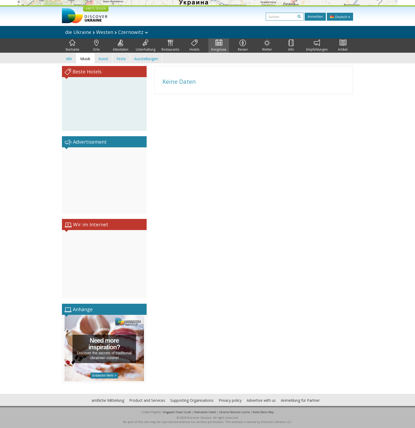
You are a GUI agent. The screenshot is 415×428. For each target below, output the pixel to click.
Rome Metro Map (263, 412)
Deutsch (340, 16)
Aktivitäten (120, 45)
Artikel (343, 45)
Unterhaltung (145, 45)
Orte (96, 45)
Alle (69, 58)
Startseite (72, 45)
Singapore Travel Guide (177, 412)
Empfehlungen (317, 45)
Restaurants (170, 45)
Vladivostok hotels (205, 412)
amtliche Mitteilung (108, 400)
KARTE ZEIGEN (96, 8)
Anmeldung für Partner (300, 400)
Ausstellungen (146, 58)
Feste (121, 58)
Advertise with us (261, 400)
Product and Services (147, 400)
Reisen (243, 45)
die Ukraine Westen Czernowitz (106, 32)
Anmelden (315, 16)
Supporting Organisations (192, 400)
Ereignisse (218, 45)
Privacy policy (230, 400)
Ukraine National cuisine (234, 412)
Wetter (267, 45)
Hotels (194, 45)
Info (291, 45)
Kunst (103, 58)
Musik (85, 58)
